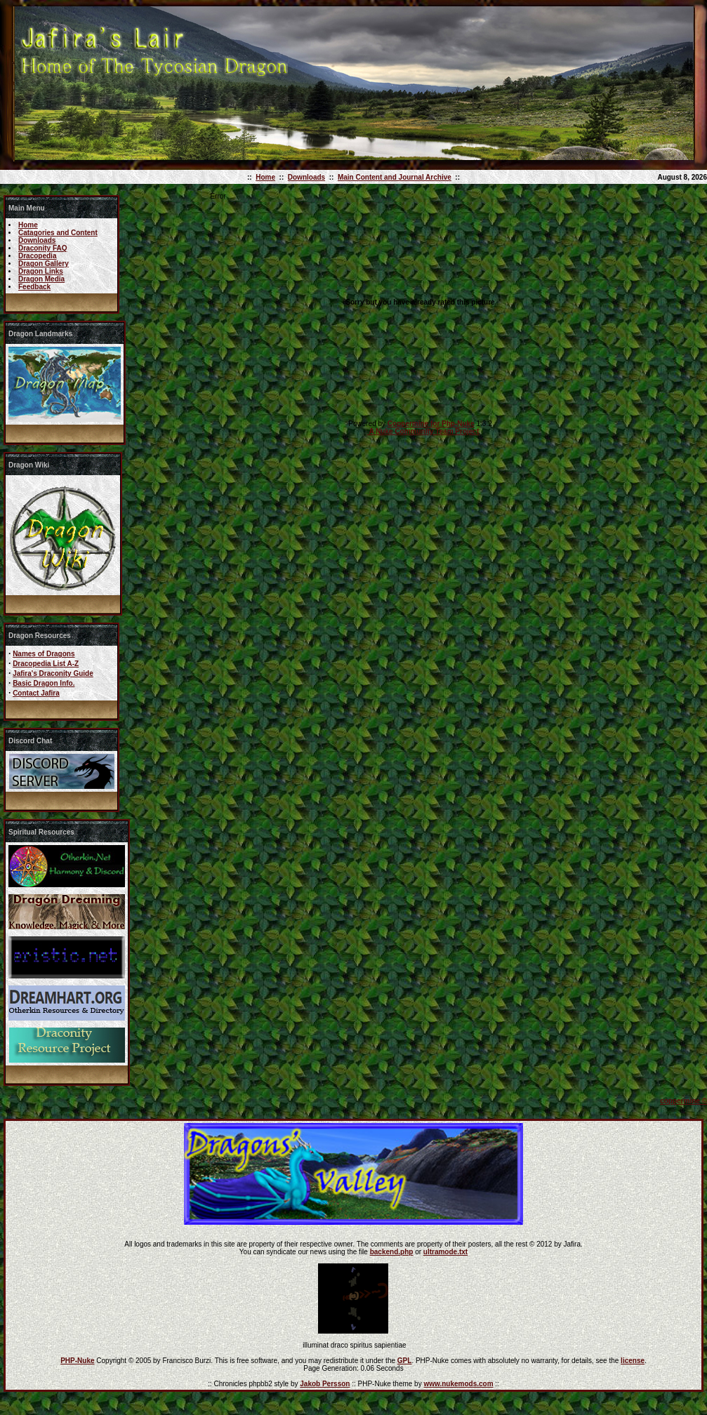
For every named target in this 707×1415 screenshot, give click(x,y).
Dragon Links (40, 271)
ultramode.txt (445, 1252)
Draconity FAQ (42, 248)
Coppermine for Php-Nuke (431, 423)
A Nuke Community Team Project (423, 431)
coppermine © (683, 1101)
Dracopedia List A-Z (46, 663)
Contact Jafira (36, 693)
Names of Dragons (43, 654)
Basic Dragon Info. (43, 683)
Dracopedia (37, 256)
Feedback (34, 287)
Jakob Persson (325, 1384)
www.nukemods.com (458, 1384)
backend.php (392, 1252)
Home (265, 177)
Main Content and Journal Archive (394, 177)
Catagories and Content (58, 233)
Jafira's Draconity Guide (53, 673)
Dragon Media (41, 279)
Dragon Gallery (43, 263)
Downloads (306, 177)
